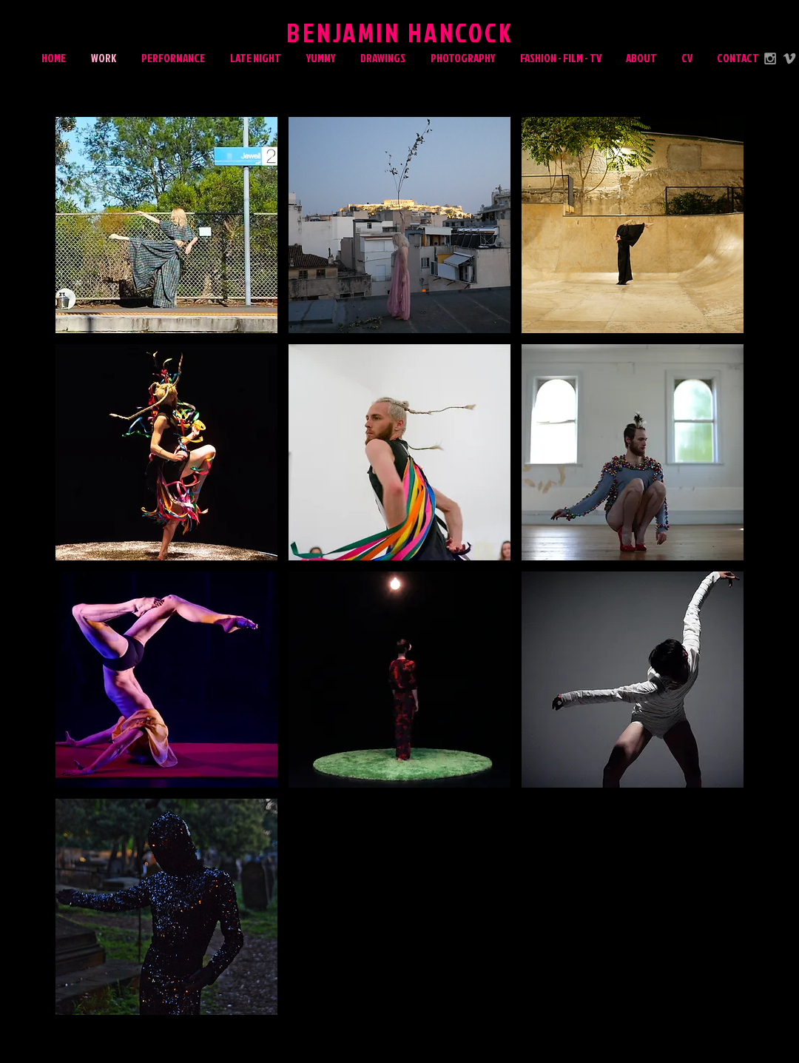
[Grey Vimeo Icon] (789, 58)
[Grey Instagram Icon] (770, 58)
